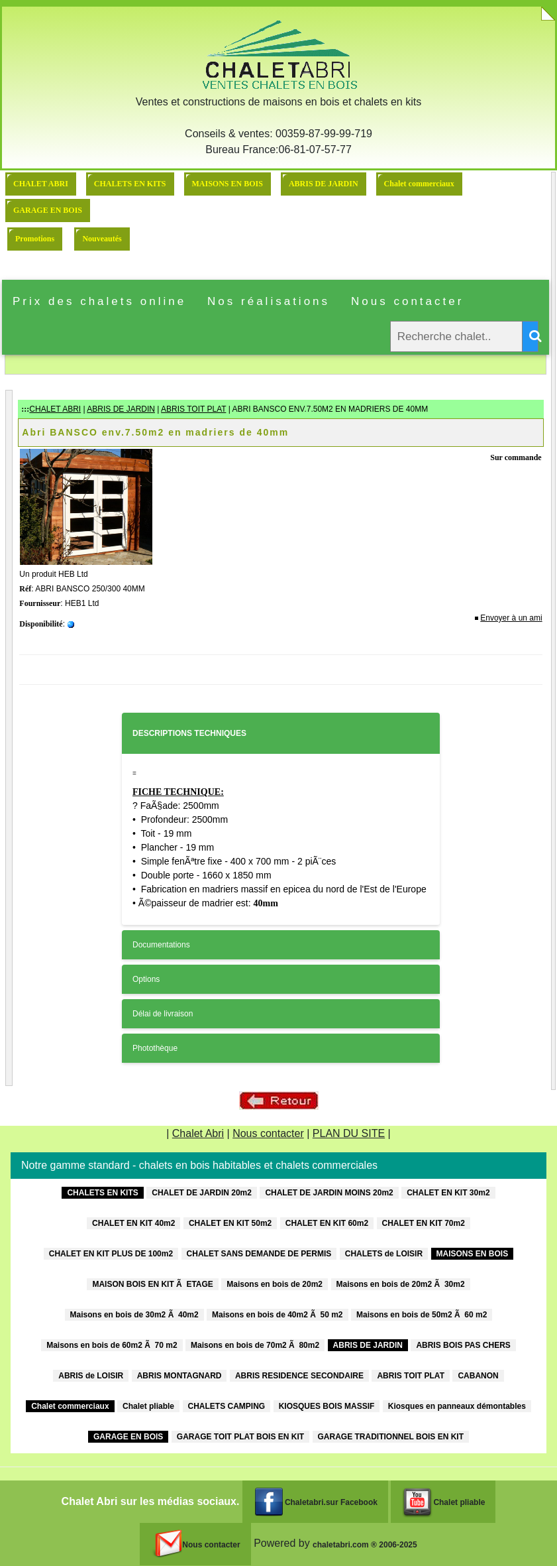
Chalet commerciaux (419, 183)
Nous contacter (407, 301)
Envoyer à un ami (511, 618)
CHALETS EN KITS (130, 183)
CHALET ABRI (40, 183)
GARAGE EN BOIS (47, 210)
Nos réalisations (268, 301)
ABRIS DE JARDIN (323, 183)
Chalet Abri (198, 1133)
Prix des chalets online (99, 301)
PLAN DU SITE (349, 1133)
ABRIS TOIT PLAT (193, 409)
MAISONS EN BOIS (227, 183)
